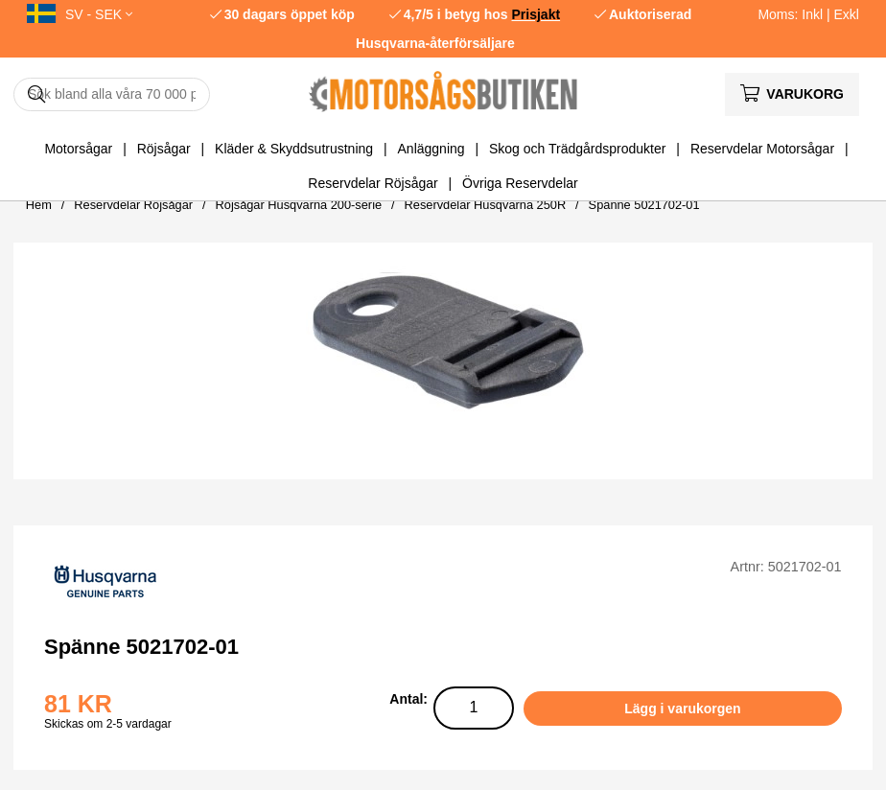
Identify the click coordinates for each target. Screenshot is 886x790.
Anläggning (431, 148)
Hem (39, 205)
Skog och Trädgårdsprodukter (577, 148)
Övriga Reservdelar (520, 183)
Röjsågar (164, 148)
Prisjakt (536, 14)
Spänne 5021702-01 (644, 205)
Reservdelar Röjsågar (372, 183)
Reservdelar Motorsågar (762, 148)
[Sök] (111, 94)
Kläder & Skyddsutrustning (294, 148)
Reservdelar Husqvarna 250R (486, 205)
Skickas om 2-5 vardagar (108, 724)
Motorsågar (78, 148)
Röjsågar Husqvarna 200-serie (299, 205)
